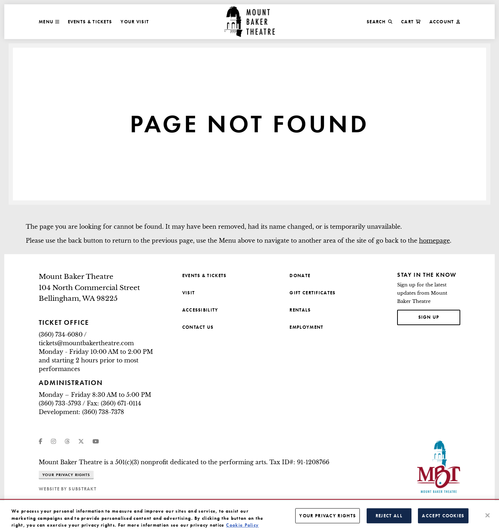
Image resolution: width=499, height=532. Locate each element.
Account (444, 22)
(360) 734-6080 (61, 334)
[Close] (487, 518)
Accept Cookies (443, 519)
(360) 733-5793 (60, 403)
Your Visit (135, 22)
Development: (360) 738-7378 (81, 411)
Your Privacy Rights (66, 474)
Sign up (439, 316)
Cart (411, 22)
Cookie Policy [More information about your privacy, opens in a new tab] (242, 528)
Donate (299, 275)
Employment (306, 327)
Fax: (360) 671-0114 (114, 403)
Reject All (389, 519)
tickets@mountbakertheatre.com (86, 343)
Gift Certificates (312, 293)
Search (379, 22)
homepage (434, 240)
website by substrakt (67, 489)
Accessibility (200, 310)
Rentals (300, 310)
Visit (188, 293)
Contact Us (198, 327)
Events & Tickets (90, 22)
